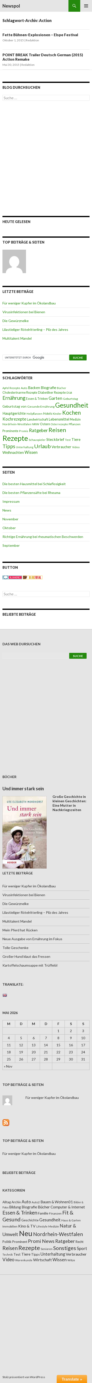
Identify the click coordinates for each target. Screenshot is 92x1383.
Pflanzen (74, 424)
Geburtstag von (14, 406)
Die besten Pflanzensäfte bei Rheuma (31, 493)
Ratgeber (38, 430)
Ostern (45, 424)
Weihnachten (13, 452)
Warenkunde (23, 1260)
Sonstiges (64, 1248)
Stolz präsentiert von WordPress (23, 1377)
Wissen (31, 452)
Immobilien (9, 1226)
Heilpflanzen (34, 413)
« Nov (8, 1066)
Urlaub (42, 446)
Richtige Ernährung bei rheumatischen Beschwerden (42, 537)
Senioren (47, 1248)
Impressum (11, 501)
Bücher (61, 388)
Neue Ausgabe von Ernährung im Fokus (32, 939)
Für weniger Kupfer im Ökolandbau (29, 303)
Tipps (8, 446)
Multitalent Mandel (17, 338)
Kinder (57, 413)
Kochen (71, 412)
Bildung (15, 1207)
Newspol (11, 6)
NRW (35, 424)
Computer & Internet (68, 1207)
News (6, 510)
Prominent (19, 1242)
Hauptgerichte (14, 413)
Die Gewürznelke (15, 321)
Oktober (9, 528)
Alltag (6, 1202)
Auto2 (36, 1202)
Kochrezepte (14, 419)
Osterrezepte (59, 424)
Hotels (47, 413)
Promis (23, 431)
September (11, 545)
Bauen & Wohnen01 (56, 1202)
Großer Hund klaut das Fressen (26, 956)
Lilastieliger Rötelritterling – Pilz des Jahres (35, 329)
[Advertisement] (46, 158)
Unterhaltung (24, 447)
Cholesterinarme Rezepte (19, 392)
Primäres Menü (86, 6)
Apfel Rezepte (11, 388)
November (10, 519)
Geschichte (30, 1220)
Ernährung (13, 398)
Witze (71, 1260)
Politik (7, 1242)
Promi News (41, 1241)
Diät (69, 392)
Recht (79, 1242)
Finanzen (55, 1213)
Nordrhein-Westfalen (16, 424)
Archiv (16, 1202)
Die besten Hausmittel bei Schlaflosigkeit (34, 484)
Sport (82, 1248)
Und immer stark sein (23, 788)
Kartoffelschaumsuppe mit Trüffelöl (29, 965)
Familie (43, 1213)
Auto (24, 388)
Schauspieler (37, 439)
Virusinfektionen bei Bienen (23, 312)
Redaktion (32, 40)
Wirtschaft (42, 1259)
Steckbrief (55, 439)
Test (68, 439)
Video (75, 447)
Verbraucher (61, 447)
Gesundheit (71, 405)
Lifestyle (42, 1226)
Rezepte (15, 438)
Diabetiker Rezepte (52, 392)
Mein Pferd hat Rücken (20, 930)
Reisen (57, 429)
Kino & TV (27, 1226)
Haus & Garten (71, 1220)
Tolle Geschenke (15, 948)
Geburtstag (70, 399)
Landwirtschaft (37, 419)
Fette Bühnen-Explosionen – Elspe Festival (40, 35)
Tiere (75, 439)
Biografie (48, 387)
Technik (7, 1254)
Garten (55, 398)
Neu (25, 1233)
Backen (34, 387)
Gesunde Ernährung (40, 406)
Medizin (75, 419)
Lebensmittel (59, 419)
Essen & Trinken (37, 399)
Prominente (10, 431)
